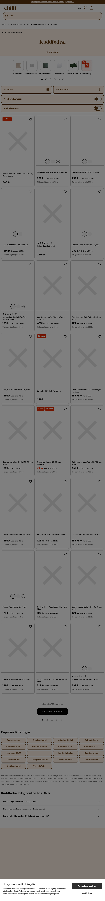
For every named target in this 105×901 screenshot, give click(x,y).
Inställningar (87, 893)
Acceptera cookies (87, 886)
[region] (52, 890)
